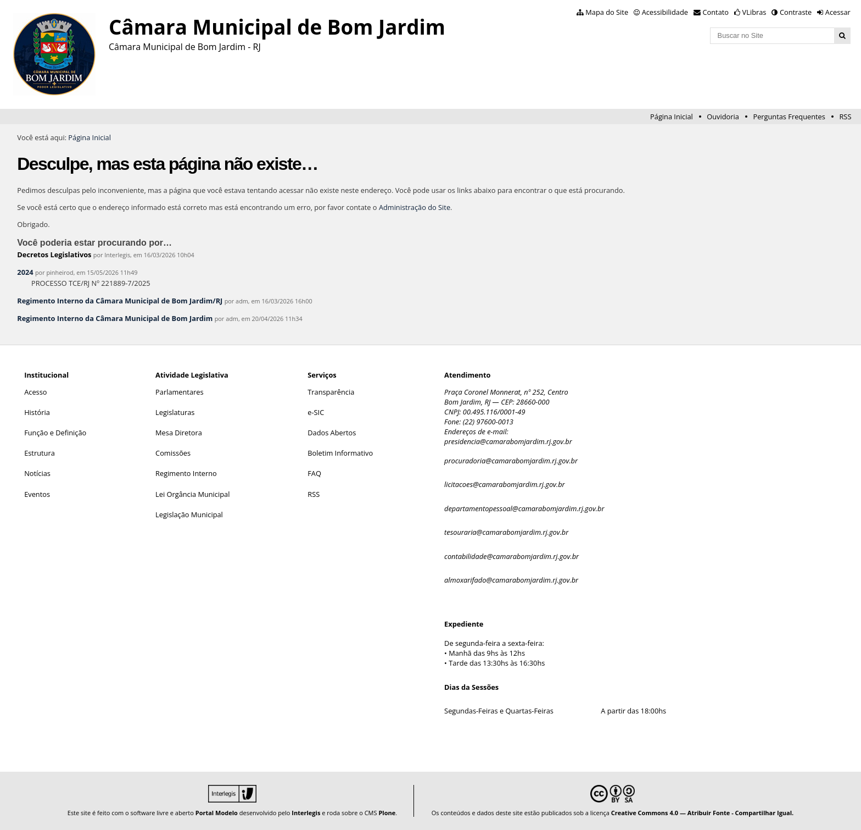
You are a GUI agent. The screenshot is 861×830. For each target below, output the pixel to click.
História (37, 412)
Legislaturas (174, 412)
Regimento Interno (186, 473)
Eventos (37, 494)
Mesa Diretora (178, 433)
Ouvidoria (723, 116)
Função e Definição (55, 433)
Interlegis (306, 813)
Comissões (173, 453)
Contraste (796, 12)
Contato (716, 12)
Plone (386, 813)
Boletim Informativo (340, 453)
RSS (845, 116)
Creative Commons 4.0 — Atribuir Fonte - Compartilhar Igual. (702, 813)
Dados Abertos (332, 433)
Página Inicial (671, 116)
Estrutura (39, 453)
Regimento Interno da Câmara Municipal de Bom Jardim (115, 318)
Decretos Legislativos (54, 254)
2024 (25, 272)
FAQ (314, 473)
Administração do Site (414, 207)
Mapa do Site (606, 12)
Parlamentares (179, 392)
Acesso (35, 392)
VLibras (754, 12)
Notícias (37, 473)
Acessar (838, 12)
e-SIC (316, 412)
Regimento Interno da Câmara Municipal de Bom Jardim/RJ (119, 301)
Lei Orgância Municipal (192, 494)
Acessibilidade (665, 12)
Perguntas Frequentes (789, 116)
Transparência (331, 392)
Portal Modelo (216, 813)
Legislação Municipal (189, 514)
